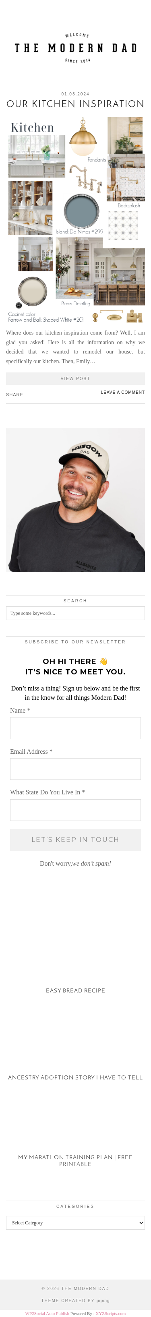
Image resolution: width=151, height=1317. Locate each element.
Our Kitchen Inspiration (75, 105)
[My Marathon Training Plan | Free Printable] (75, 1138)
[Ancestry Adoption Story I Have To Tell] (75, 1051)
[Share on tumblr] (41, 394)
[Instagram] (19, 1261)
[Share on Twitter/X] (33, 394)
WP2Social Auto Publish (47, 1313)
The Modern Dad (85, 1288)
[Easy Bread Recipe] (75, 964)
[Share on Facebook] (29, 394)
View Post (76, 378)
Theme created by (75, 1300)
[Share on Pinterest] (37, 394)
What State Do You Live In (47, 792)
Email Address (31, 751)
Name (20, 710)
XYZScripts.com (110, 1313)
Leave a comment (123, 392)
